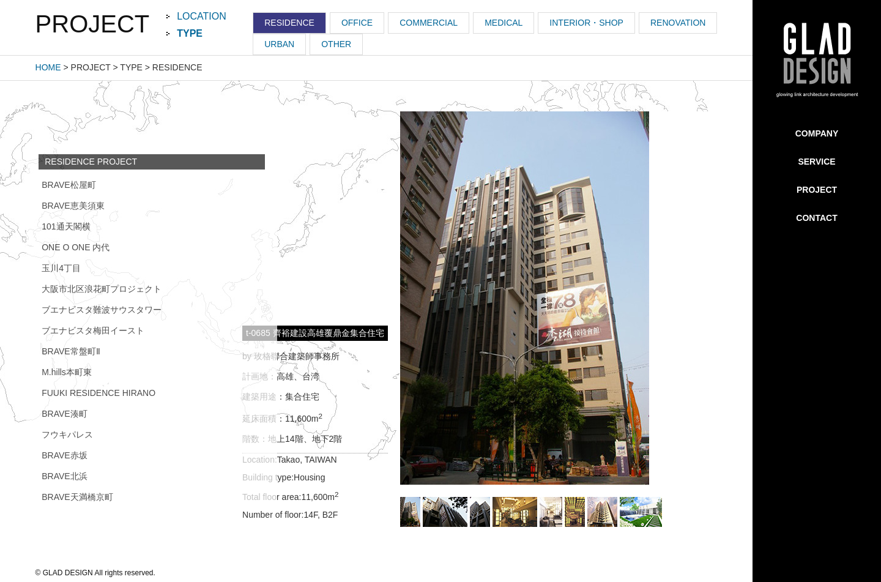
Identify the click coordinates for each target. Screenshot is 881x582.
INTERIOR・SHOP (586, 23)
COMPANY (817, 133)
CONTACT (816, 218)
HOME (48, 67)
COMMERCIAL (429, 23)
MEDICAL (503, 23)
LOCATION (201, 16)
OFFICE (357, 23)
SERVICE (816, 161)
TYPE (190, 33)
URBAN (279, 44)
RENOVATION (678, 23)
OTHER (336, 44)
